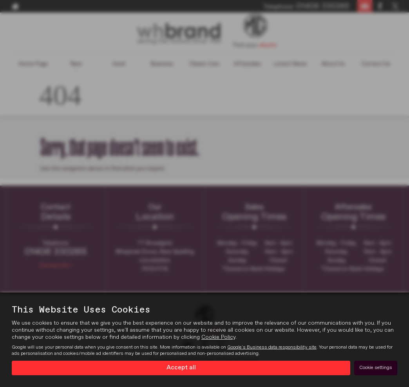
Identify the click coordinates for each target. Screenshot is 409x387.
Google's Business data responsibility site (272, 347)
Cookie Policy (218, 337)
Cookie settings (375, 367)
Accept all (181, 368)
